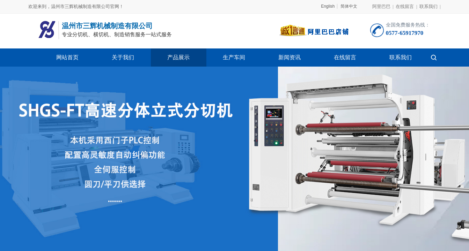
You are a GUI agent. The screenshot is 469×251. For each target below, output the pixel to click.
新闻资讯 (289, 57)
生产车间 (234, 57)
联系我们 (400, 57)
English (328, 6)
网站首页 (67, 57)
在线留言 (345, 57)
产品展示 (178, 57)
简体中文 (348, 6)
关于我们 (123, 57)
